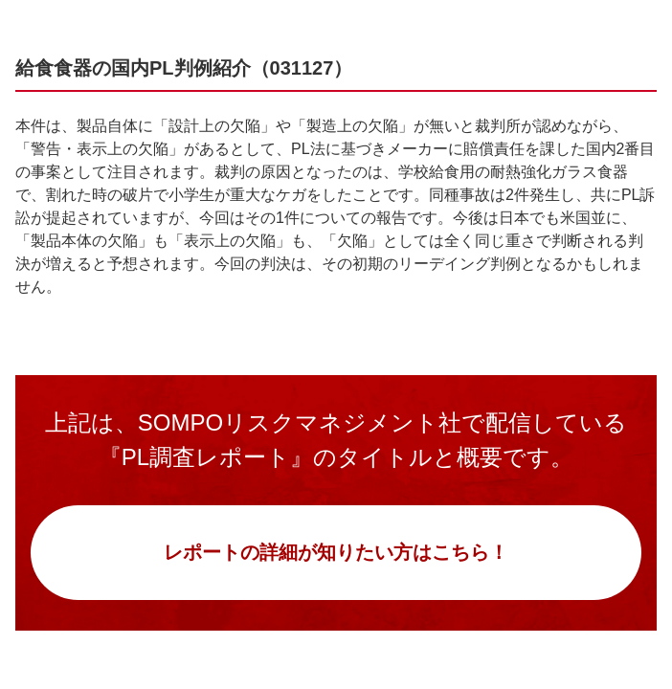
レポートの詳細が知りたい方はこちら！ (336, 552)
